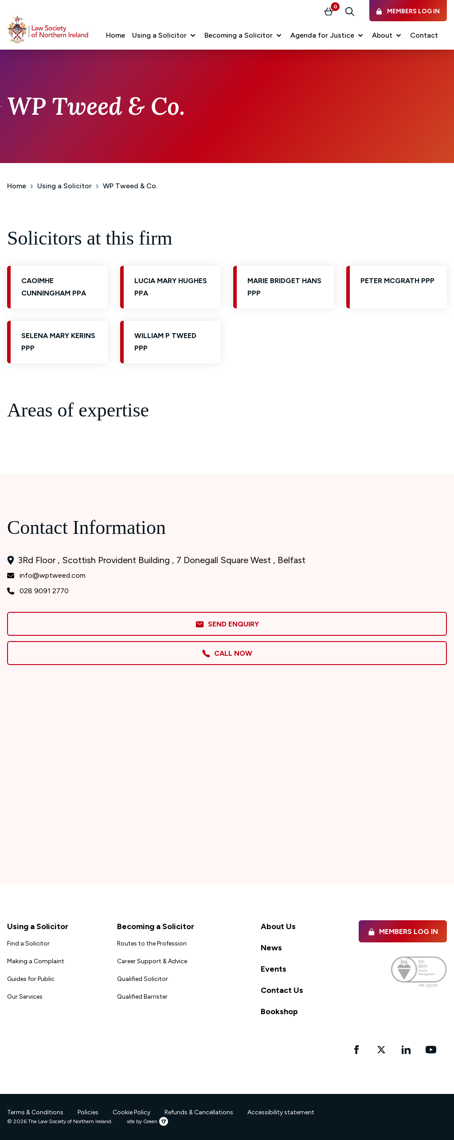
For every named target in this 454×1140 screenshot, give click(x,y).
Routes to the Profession (152, 943)
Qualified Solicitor (142, 979)
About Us (278, 926)
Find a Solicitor (28, 943)
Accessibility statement (280, 1112)
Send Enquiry (227, 624)
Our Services (25, 996)
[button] (164, 35)
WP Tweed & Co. (130, 186)
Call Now (227, 653)
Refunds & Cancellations (198, 1112)
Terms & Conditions (35, 1112)
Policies (88, 1112)
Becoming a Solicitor (155, 926)
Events (273, 969)
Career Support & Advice (152, 961)
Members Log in (403, 931)
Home (16, 186)
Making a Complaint (35, 961)
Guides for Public (31, 979)
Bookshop (279, 1011)
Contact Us (282, 990)
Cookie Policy (131, 1112)
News (271, 948)
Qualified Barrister (142, 996)
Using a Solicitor (64, 186)
